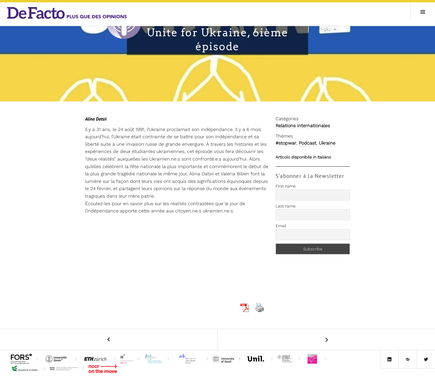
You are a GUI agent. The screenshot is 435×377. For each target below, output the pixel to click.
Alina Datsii (96, 119)
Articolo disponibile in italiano (303, 157)
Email (281, 225)
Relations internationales (303, 125)
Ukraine (327, 143)
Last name (286, 206)
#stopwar (286, 143)
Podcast (307, 143)
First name (286, 186)
